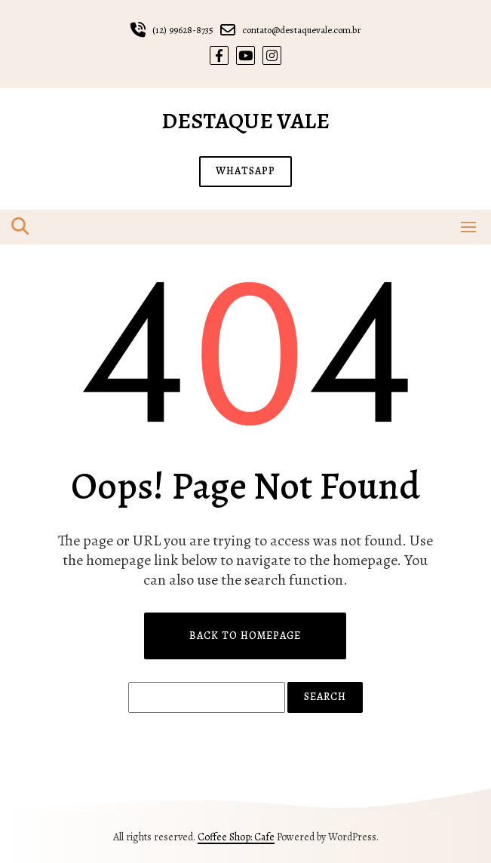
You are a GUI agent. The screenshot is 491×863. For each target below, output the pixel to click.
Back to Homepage (245, 635)
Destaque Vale (245, 121)
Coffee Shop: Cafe (236, 837)
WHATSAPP (245, 171)
